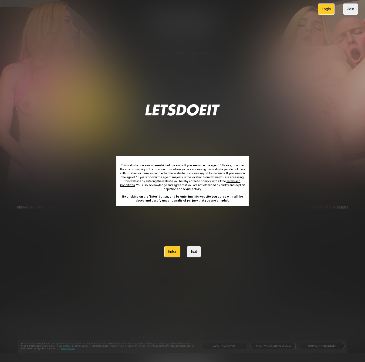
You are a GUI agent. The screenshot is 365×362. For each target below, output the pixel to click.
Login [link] (326, 9)
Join (350, 9)
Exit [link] (194, 251)
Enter (172, 251)
